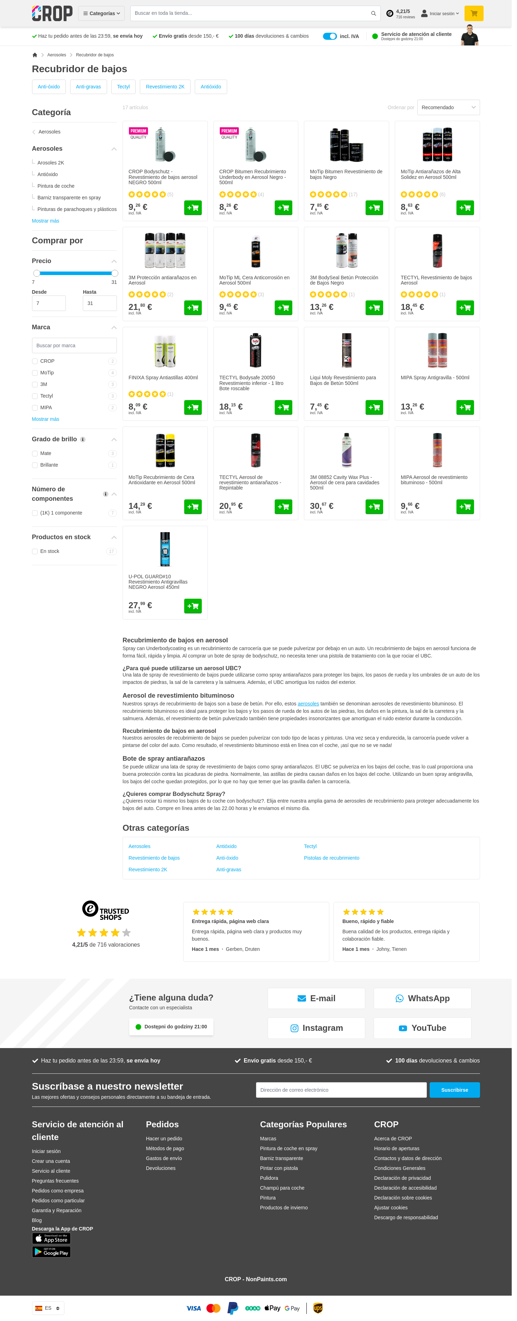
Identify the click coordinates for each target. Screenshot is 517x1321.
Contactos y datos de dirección (408, 1158)
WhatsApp (422, 998)
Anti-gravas (88, 86)
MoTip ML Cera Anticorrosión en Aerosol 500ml (254, 280)
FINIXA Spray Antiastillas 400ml (163, 377)
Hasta (89, 292)
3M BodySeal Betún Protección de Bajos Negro (344, 280)
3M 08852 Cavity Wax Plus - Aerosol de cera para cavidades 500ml (344, 482)
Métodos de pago (165, 1148)
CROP (74, 361)
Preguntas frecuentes (55, 1181)
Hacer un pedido (164, 1138)
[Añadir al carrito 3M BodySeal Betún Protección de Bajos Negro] (374, 307)
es (48, 1308)
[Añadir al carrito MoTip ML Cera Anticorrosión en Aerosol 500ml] (283, 307)
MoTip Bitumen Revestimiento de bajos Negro (346, 174)
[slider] (36, 273)
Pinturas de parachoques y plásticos (77, 209)
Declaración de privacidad (402, 1178)
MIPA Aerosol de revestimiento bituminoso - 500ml (434, 479)
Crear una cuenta (51, 1161)
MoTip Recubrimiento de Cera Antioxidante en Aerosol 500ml (162, 479)
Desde (39, 292)
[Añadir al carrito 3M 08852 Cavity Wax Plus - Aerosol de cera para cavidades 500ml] (374, 506)
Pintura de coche (56, 186)
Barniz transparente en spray (69, 197)
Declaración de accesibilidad (405, 1188)
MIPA (74, 407)
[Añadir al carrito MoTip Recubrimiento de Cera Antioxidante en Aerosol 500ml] (193, 506)
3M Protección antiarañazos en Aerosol (163, 280)
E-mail (317, 998)
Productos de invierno (284, 1207)
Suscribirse (454, 1090)
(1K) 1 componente (74, 513)
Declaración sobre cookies (403, 1198)
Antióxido (211, 86)
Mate (74, 453)
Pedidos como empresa (58, 1191)
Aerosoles (57, 54)
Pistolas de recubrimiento (331, 858)
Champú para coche (282, 1188)
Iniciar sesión (46, 1151)
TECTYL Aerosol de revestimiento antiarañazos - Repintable (250, 482)
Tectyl (123, 86)
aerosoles (308, 703)
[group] (151, 194)
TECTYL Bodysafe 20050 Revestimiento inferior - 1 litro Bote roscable (251, 383)
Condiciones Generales (400, 1168)
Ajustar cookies (391, 1207)
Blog (37, 1220)
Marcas (268, 1138)
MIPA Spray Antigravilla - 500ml (435, 377)
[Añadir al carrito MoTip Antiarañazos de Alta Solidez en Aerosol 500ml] (465, 207)
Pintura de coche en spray (289, 1148)
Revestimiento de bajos (154, 858)
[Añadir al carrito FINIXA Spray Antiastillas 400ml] (193, 407)
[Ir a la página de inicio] (35, 54)
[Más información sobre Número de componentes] (105, 494)
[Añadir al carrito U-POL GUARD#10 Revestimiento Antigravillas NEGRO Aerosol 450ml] (193, 606)
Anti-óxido (49, 86)
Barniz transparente (281, 1158)
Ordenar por (401, 107)
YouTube (422, 1028)
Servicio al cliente (51, 1171)
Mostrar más (46, 221)
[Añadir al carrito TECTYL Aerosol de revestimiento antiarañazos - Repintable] (283, 506)
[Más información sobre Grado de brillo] (83, 439)
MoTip (74, 372)
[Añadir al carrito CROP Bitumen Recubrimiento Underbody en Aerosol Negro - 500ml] (283, 207)
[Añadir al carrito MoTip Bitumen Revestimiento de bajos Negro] (374, 207)
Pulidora (269, 1178)
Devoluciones (161, 1168)
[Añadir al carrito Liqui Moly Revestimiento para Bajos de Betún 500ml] (374, 407)
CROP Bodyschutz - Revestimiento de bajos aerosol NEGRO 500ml (163, 177)
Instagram (316, 1028)
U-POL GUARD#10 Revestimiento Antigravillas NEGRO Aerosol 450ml (158, 582)
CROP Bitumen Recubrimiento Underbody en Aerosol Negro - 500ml (252, 177)
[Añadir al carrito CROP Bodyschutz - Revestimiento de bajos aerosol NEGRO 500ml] (193, 207)
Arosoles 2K (51, 163)
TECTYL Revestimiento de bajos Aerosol (436, 280)
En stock (74, 551)
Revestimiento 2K (165, 86)
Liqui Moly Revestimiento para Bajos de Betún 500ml (343, 380)
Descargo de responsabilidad (406, 1217)
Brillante (74, 465)
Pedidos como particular (58, 1200)
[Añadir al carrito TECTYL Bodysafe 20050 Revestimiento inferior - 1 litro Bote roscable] (283, 407)
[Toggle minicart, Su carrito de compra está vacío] (474, 13)
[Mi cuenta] (440, 13)
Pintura (268, 1198)
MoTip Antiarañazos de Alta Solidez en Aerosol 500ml (431, 174)
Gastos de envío (164, 1158)
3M (74, 384)
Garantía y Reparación (57, 1210)
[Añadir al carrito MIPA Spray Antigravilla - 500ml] (465, 407)
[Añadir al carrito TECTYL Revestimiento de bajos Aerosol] (465, 307)
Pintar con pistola (279, 1168)
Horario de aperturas (396, 1148)
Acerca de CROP (393, 1138)
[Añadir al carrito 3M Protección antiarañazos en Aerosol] (193, 307)
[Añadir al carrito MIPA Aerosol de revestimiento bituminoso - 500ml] (465, 506)
